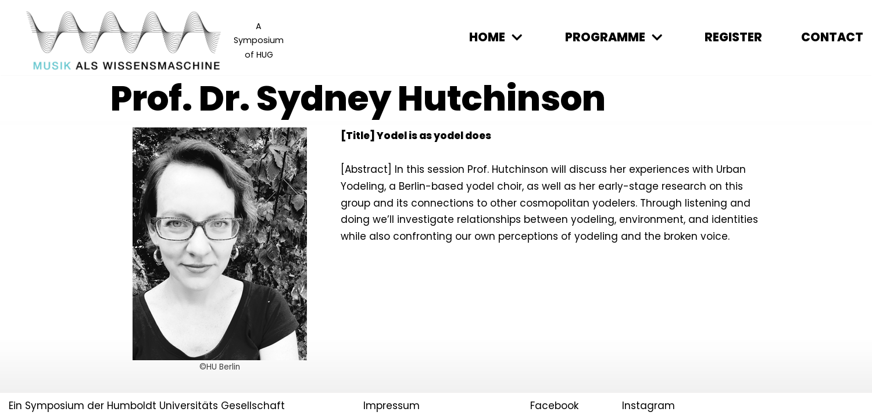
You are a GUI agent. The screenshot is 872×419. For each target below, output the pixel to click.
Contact (832, 37)
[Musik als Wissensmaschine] (154, 40)
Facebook (554, 406)
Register (733, 37)
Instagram (648, 406)
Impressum (391, 406)
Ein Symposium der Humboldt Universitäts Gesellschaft (147, 406)
